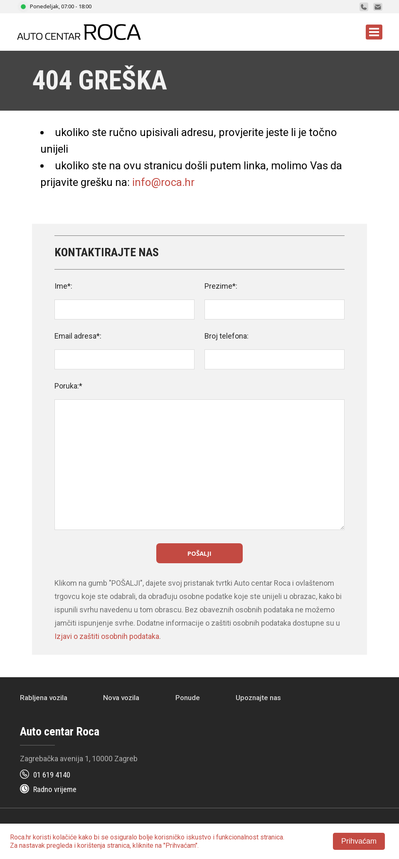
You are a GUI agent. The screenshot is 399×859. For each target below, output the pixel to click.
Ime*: (63, 286)
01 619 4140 (51, 775)
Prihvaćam (359, 841)
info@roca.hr (163, 182)
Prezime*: (220, 286)
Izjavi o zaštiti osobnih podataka (106, 636)
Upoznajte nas (258, 697)
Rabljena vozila (43, 697)
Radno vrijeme (54, 789)
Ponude (187, 697)
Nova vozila (121, 697)
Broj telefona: (226, 336)
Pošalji (199, 553)
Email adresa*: (77, 336)
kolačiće (65, 837)
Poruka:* (68, 385)
